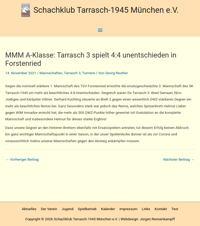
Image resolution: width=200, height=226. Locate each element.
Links (146, 209)
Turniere (88, 73)
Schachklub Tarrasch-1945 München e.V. (106, 10)
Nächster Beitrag (178, 159)
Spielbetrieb (87, 209)
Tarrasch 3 (72, 73)
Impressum (129, 209)
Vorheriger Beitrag (22, 159)
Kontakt (161, 209)
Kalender (108, 209)
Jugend (67, 209)
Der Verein (49, 209)
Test (174, 209)
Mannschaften (51, 73)
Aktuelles (29, 209)
